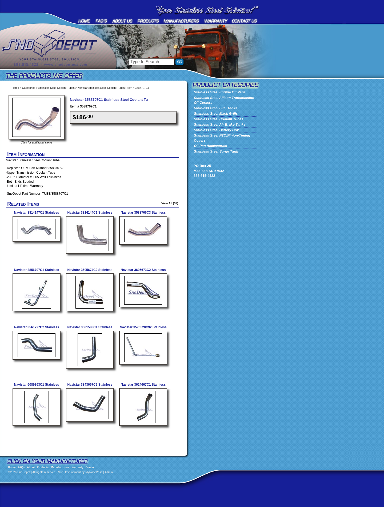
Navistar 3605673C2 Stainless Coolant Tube (143, 272)
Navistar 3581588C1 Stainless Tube (90, 329)
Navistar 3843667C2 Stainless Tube (90, 386)
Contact (245, 21)
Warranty (216, 21)
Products (148, 21)
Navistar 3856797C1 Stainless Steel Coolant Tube (36, 272)
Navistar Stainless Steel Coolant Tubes (101, 87)
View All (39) (169, 203)
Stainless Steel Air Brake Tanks (219, 124)
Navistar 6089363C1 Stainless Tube (36, 386)
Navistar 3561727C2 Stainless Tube (36, 329)
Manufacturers (181, 21)
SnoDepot (56, 56)
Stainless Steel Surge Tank (216, 151)
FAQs (101, 21)
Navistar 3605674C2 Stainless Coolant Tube (90, 272)
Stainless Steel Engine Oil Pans (220, 92)
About (122, 21)
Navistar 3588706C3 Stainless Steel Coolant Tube (143, 214)
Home (85, 21)
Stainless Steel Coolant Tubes (56, 87)
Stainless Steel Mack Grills (216, 113)
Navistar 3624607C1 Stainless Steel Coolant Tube (143, 386)
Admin (109, 472)
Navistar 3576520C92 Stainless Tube (143, 329)
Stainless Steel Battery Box (216, 130)
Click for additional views (36, 142)
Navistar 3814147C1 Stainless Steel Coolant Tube (36, 214)
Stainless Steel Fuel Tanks (215, 108)
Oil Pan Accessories (210, 146)
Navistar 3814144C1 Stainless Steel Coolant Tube (90, 214)
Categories (28, 87)
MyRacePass (93, 472)
